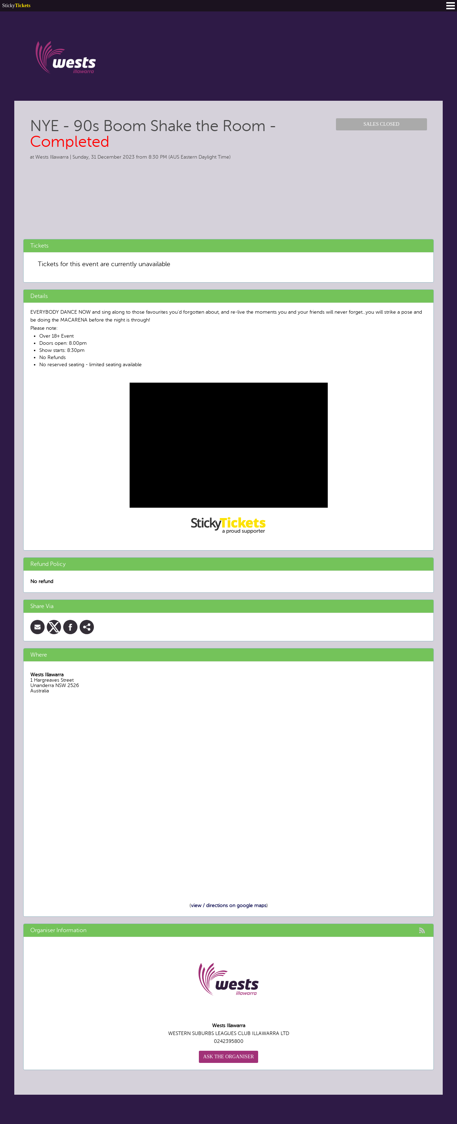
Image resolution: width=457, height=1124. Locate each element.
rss (422, 930)
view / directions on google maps (228, 905)
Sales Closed (381, 124)
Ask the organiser (228, 1056)
